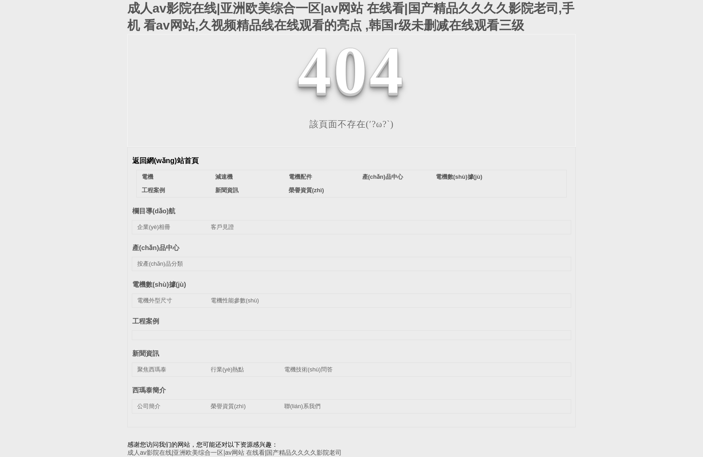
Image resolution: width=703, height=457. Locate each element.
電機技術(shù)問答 (308, 369)
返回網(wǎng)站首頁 (165, 160)
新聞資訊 (227, 190)
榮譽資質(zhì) (306, 190)
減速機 (224, 176)
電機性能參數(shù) (235, 300)
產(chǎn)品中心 (382, 176)
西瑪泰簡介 (149, 390)
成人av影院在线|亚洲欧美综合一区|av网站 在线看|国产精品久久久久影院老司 (234, 452)
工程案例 (153, 190)
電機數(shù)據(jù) (459, 176)
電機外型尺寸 (154, 300)
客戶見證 (222, 227)
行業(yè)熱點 (227, 369)
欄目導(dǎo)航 (153, 211)
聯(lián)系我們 (302, 406)
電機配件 (300, 176)
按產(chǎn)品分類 (160, 263)
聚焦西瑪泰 (151, 369)
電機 (147, 176)
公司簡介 (149, 406)
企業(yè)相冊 (153, 227)
